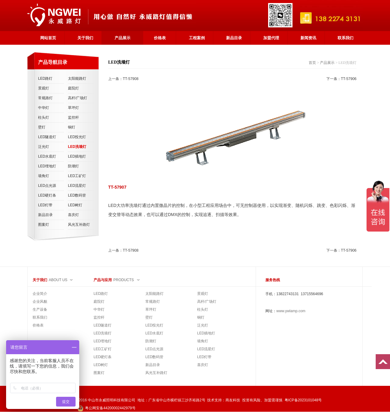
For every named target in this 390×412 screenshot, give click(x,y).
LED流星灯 (77, 185)
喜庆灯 (73, 215)
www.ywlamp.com (290, 311)
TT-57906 (348, 79)
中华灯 (43, 108)
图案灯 (43, 224)
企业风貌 (40, 301)
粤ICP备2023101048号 (303, 400)
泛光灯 (43, 147)
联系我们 (345, 38)
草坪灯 (73, 108)
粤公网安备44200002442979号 (106, 408)
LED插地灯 (77, 156)
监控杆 (73, 117)
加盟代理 (271, 38)
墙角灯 (43, 176)
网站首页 (48, 38)
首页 (312, 63)
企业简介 (40, 294)
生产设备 (40, 309)
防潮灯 (73, 166)
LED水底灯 (47, 156)
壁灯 (41, 127)
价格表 (160, 38)
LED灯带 (45, 205)
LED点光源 (47, 185)
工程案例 (197, 38)
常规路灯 (45, 98)
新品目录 (234, 38)
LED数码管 (77, 195)
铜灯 (71, 127)
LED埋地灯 (47, 166)
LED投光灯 (77, 137)
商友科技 (232, 400)
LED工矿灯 (77, 176)
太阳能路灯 (77, 78)
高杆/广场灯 (77, 98)
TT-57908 (130, 79)
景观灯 (43, 88)
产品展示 (122, 38)
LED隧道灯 (47, 137)
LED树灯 (75, 205)
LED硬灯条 (47, 195)
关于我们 (85, 38)
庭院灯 (73, 88)
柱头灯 (43, 117)
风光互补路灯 (79, 224)
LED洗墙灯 (77, 147)
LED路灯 (45, 78)
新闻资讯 (308, 38)
